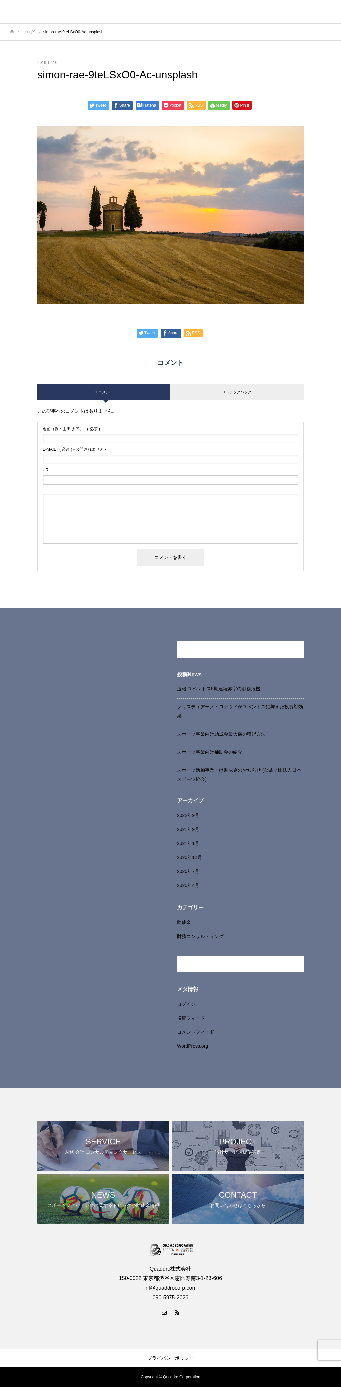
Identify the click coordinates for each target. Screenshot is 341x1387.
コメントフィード (195, 1032)
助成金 (184, 922)
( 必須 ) (71, 429)
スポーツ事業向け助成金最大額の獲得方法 (221, 734)
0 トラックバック (237, 392)
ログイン (186, 1004)
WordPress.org (192, 1046)
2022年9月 (188, 815)
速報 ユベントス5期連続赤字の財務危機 (218, 688)
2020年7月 (188, 871)
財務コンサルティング (200, 936)
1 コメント (104, 392)
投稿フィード (191, 1018)
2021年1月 (188, 843)
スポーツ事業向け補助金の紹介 (209, 752)
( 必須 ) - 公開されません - (74, 449)
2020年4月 (188, 885)
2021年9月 (188, 829)
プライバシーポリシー (170, 1358)
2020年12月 (189, 857)
